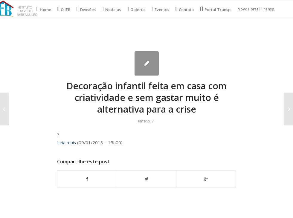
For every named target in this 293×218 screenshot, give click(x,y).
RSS (147, 121)
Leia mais (66, 142)
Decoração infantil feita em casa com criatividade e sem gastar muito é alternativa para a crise (146, 97)
